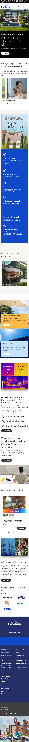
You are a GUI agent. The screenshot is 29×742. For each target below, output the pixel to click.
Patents (3, 694)
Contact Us (18, 652)
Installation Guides (21, 660)
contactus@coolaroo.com (14, 632)
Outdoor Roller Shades (9, 100)
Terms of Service (5, 709)
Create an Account (6, 655)
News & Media (5, 678)
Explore (5, 53)
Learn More (6, 430)
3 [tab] (13, 532)
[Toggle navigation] (25, 6)
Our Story (6, 580)
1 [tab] (7, 103)
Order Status (4, 658)
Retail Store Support (21, 655)
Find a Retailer (6, 594)
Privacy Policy (4, 707)
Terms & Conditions (6, 691)
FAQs (17, 658)
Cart (2, 660)
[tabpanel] (14, 90)
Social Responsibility (6, 688)
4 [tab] (14, 103)
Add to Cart (22, 528)
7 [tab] (21, 103)
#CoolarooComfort (6, 663)
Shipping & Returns (21, 667)
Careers (3, 681)
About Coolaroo (5, 676)
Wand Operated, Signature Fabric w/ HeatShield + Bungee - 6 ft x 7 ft (13, 520)
